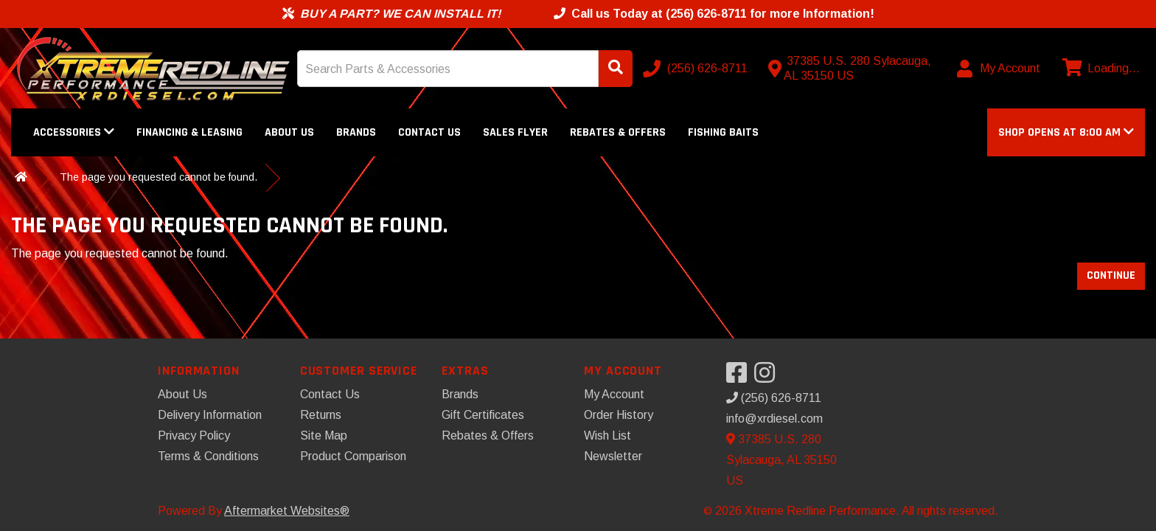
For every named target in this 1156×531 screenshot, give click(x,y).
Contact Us (429, 132)
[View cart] (1099, 68)
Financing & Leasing (189, 132)
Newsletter (613, 456)
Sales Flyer (515, 132)
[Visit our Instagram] (768, 377)
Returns (320, 415)
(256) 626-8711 (773, 398)
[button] (1066, 132)
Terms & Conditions (208, 456)
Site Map (323, 435)
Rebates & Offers (618, 132)
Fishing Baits (723, 132)
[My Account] (999, 68)
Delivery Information (210, 415)
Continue (1111, 275)
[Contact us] (853, 68)
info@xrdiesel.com (774, 418)
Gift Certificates (483, 415)
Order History (618, 415)
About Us (289, 132)
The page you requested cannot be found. (158, 177)
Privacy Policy (194, 435)
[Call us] (697, 68)
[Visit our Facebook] (740, 377)
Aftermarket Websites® (286, 510)
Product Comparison (353, 456)
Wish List (607, 435)
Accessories (73, 132)
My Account (614, 394)
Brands (356, 132)
